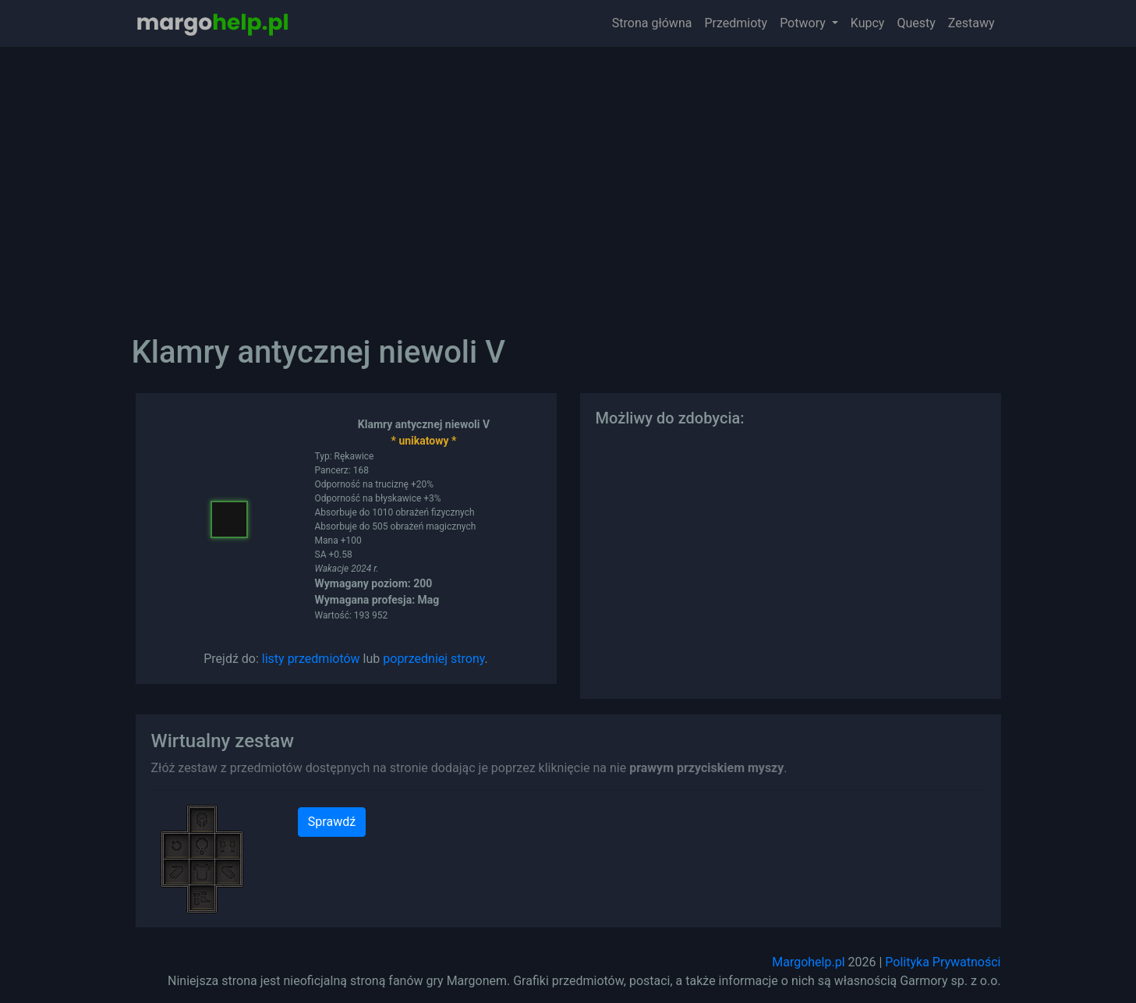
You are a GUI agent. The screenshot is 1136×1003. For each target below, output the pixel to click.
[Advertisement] (568, 179)
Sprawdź (332, 821)
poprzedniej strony (433, 658)
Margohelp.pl (808, 962)
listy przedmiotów (311, 658)
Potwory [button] (804, 23)
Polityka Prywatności (942, 962)
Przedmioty (735, 23)
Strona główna (652, 23)
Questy (916, 23)
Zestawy (971, 23)
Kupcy (868, 23)
